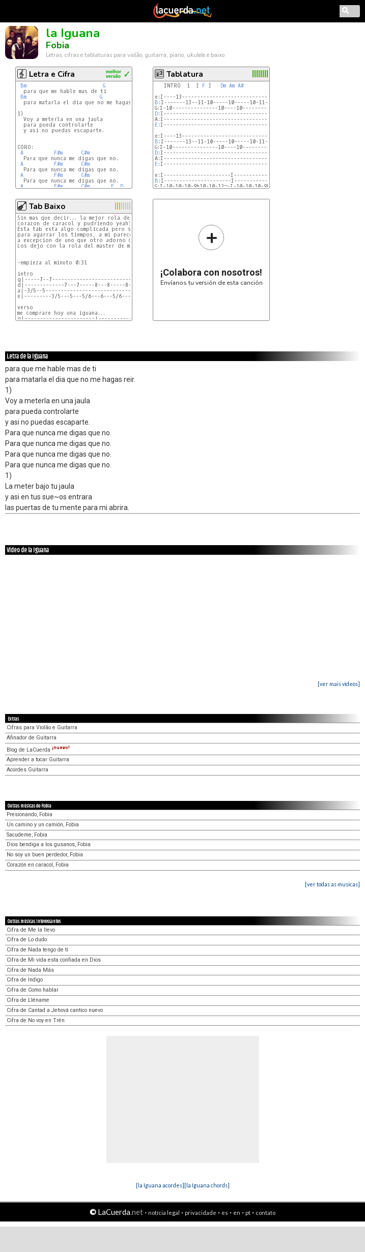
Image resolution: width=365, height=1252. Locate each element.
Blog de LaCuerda (38, 750)
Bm (23, 85)
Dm (223, 85)
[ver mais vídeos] (339, 683)
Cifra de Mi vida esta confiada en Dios (54, 960)
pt (247, 1212)
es (224, 1212)
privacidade (200, 1212)
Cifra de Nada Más (30, 970)
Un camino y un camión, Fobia (43, 824)
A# (241, 85)
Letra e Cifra (52, 74)
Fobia (57, 45)
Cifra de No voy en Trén (36, 1020)
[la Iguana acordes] (160, 1185)
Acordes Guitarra (27, 769)
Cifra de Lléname (28, 1000)
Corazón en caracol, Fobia (38, 864)
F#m (58, 153)
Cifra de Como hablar (33, 990)
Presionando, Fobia (29, 814)
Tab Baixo (47, 206)
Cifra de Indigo (25, 979)
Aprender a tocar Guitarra (38, 759)
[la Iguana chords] (207, 1185)
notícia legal (164, 1212)
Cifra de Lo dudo (27, 939)
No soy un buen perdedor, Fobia (45, 854)
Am (232, 85)
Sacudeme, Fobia (27, 834)
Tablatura (184, 74)
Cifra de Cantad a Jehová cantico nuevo (55, 1010)
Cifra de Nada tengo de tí (37, 949)
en (236, 1212)
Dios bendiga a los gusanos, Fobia (49, 844)
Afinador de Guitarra (32, 737)
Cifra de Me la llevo (31, 930)
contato (265, 1212)
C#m (85, 153)
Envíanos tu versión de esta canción (211, 255)
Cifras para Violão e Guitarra (42, 727)
